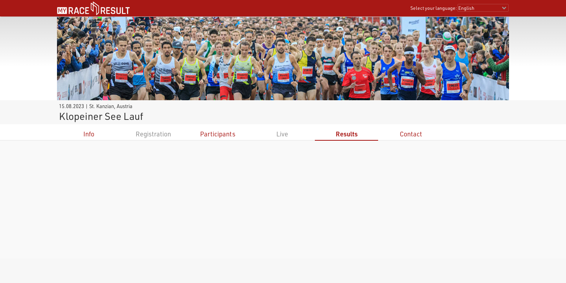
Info (88, 134)
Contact (411, 134)
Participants (217, 134)
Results (347, 134)
